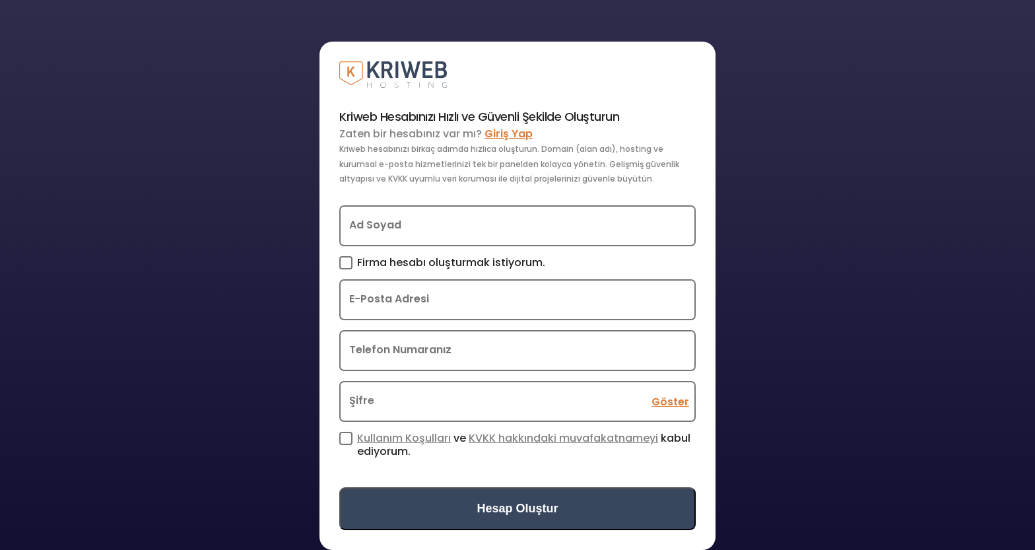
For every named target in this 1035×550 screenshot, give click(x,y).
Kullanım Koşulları (404, 438)
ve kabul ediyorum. (523, 444)
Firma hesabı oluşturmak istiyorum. (451, 262)
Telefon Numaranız (400, 349)
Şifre (361, 400)
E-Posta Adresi (389, 298)
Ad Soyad (375, 224)
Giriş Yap (508, 133)
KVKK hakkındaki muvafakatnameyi (563, 438)
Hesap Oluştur (517, 508)
